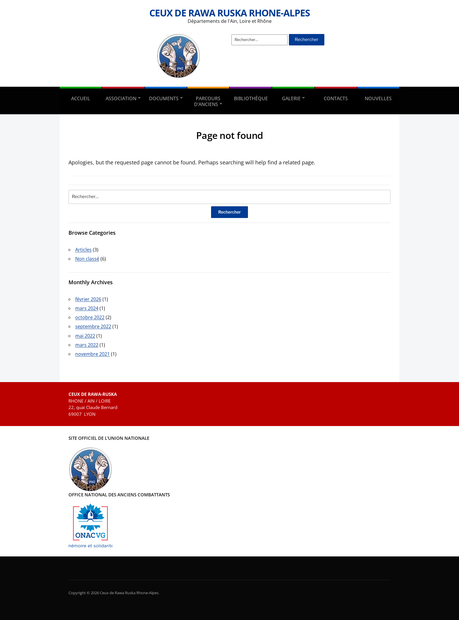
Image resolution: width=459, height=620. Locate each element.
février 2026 (88, 299)
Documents (164, 98)
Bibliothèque (251, 98)
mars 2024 (86, 308)
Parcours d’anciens (207, 101)
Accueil (80, 98)
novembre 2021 (92, 354)
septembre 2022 (93, 326)
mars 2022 (86, 345)
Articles (83, 249)
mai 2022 (85, 336)
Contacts (336, 98)
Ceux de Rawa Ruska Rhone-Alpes (229, 12)
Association (121, 98)
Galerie (291, 98)
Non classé (87, 259)
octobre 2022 (90, 317)
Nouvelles (378, 98)
